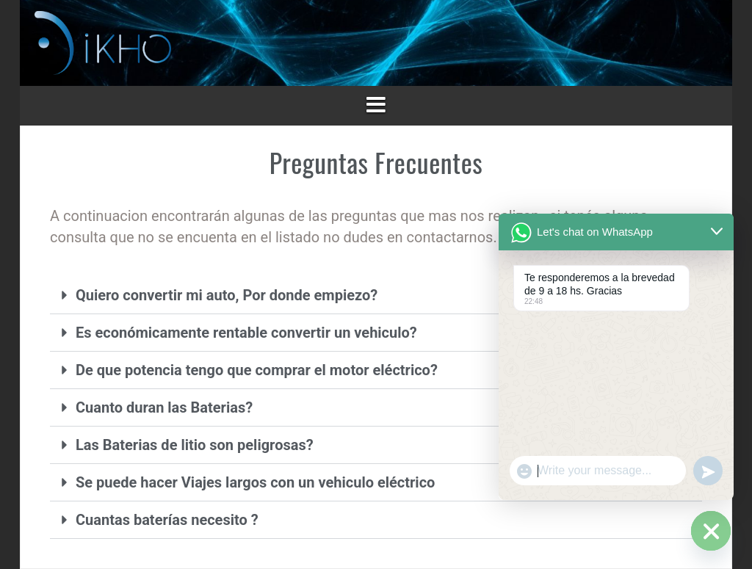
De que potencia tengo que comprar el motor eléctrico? (257, 370)
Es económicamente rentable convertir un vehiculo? (246, 332)
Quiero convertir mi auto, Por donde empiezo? (226, 295)
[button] (376, 295)
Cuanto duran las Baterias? (164, 407)
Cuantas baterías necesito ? (167, 520)
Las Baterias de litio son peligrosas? (195, 445)
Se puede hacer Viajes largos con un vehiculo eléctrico (255, 482)
